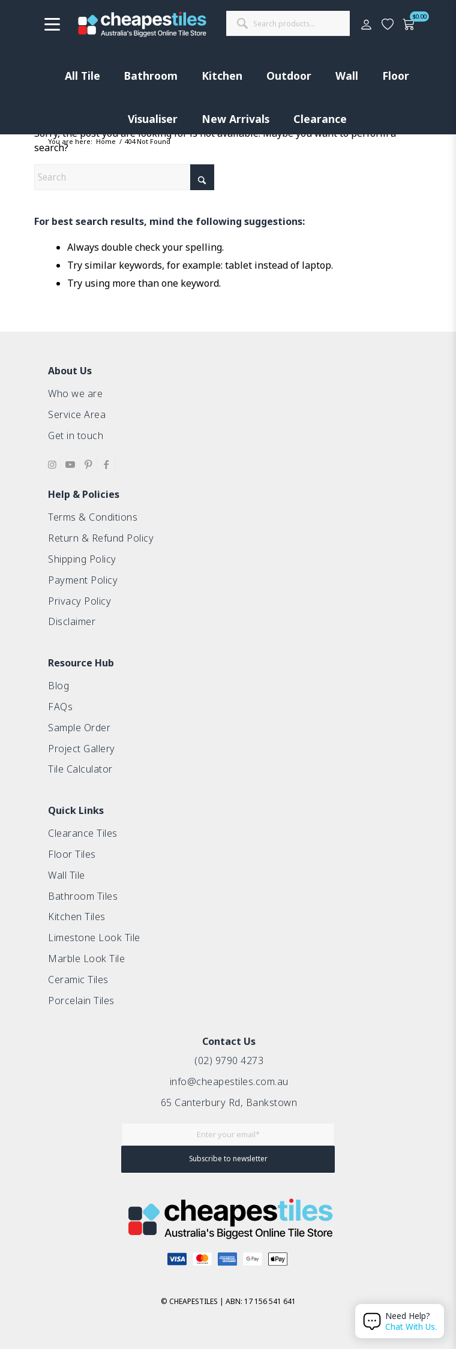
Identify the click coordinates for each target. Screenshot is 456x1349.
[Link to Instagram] (52, 464)
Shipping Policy (82, 559)
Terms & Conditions (92, 517)
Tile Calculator (80, 769)
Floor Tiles (72, 854)
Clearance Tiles (83, 833)
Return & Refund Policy (101, 538)
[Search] (124, 177)
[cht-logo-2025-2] (142, 24)
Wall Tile (66, 875)
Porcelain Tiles (81, 1000)
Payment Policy (83, 580)
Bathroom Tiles (83, 896)
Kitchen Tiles (77, 916)
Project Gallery (81, 748)
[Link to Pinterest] (88, 464)
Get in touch (75, 435)
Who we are (75, 393)
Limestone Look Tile (94, 937)
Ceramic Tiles (78, 979)
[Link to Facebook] (106, 464)
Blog (58, 685)
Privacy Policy (79, 601)
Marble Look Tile (86, 958)
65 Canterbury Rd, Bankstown (229, 1102)
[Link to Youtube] (70, 464)
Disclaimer (71, 621)
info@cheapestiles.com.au (229, 1081)
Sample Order (79, 727)
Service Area (77, 414)
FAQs (60, 706)
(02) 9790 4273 (228, 1060)
